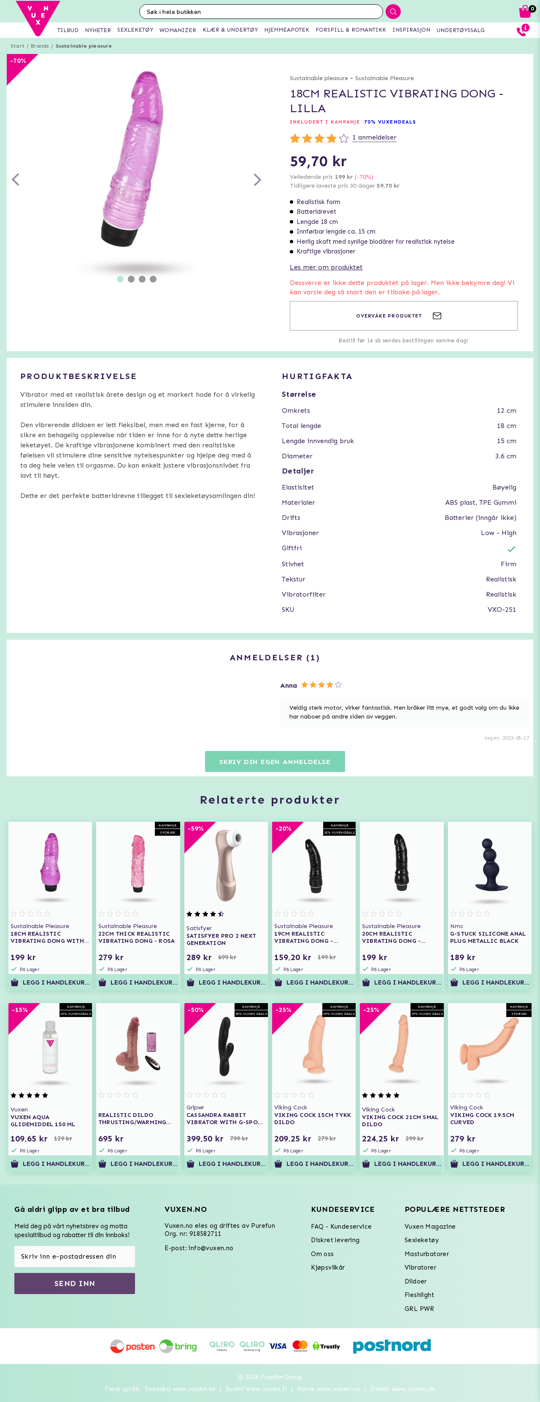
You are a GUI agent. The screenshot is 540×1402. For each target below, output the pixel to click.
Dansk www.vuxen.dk (402, 1389)
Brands (40, 46)
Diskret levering (335, 1240)
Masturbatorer (427, 1254)
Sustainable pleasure (84, 46)
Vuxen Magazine (430, 1226)
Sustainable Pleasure (384, 78)
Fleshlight (419, 1295)
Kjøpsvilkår (328, 1267)
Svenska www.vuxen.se (180, 1389)
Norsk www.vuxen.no (329, 1389)
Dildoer (416, 1281)
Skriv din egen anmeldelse (275, 762)
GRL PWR (420, 1309)
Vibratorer (420, 1267)
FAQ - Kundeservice (341, 1226)
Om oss (322, 1254)
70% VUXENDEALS (390, 122)
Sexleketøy (422, 1240)
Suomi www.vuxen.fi (256, 1389)
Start (17, 46)
